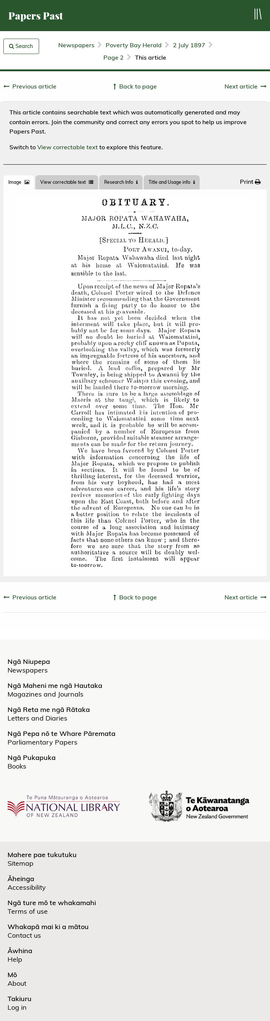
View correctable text (67, 147)
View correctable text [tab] (66, 182)
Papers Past (35, 15)
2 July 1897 (189, 45)
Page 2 (113, 57)
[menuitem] (250, 181)
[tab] (18, 182)
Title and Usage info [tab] (172, 182)
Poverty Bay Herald (134, 45)
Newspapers (76, 45)
